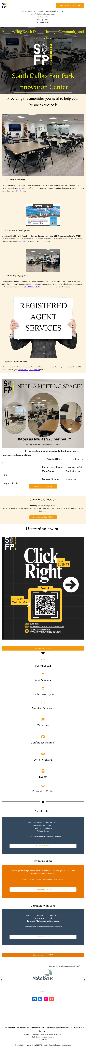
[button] (1, 979)
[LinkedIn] (34, 999)
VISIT (25, 241)
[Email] (51, 999)
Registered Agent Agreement (29, 370)
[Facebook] (40, 999)
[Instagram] (46, 999)
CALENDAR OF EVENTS (32, 287)
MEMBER (18, 191)
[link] (43, 45)
